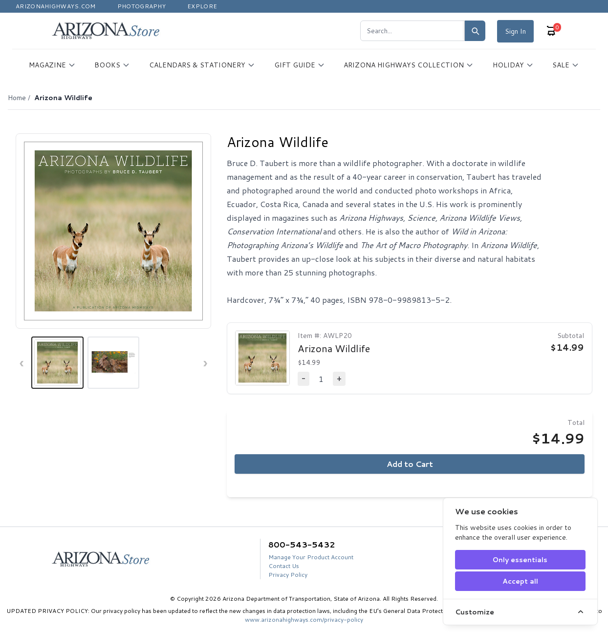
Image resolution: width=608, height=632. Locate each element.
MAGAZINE (52, 65)
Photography (141, 6)
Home (17, 98)
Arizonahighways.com (56, 6)
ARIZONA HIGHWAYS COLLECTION (409, 65)
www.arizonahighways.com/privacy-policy (304, 619)
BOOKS (112, 65)
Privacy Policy (287, 574)
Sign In (515, 31)
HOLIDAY (513, 65)
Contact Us (283, 566)
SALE (565, 65)
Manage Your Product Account (310, 557)
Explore (202, 6)
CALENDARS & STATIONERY (202, 65)
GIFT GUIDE (299, 65)
